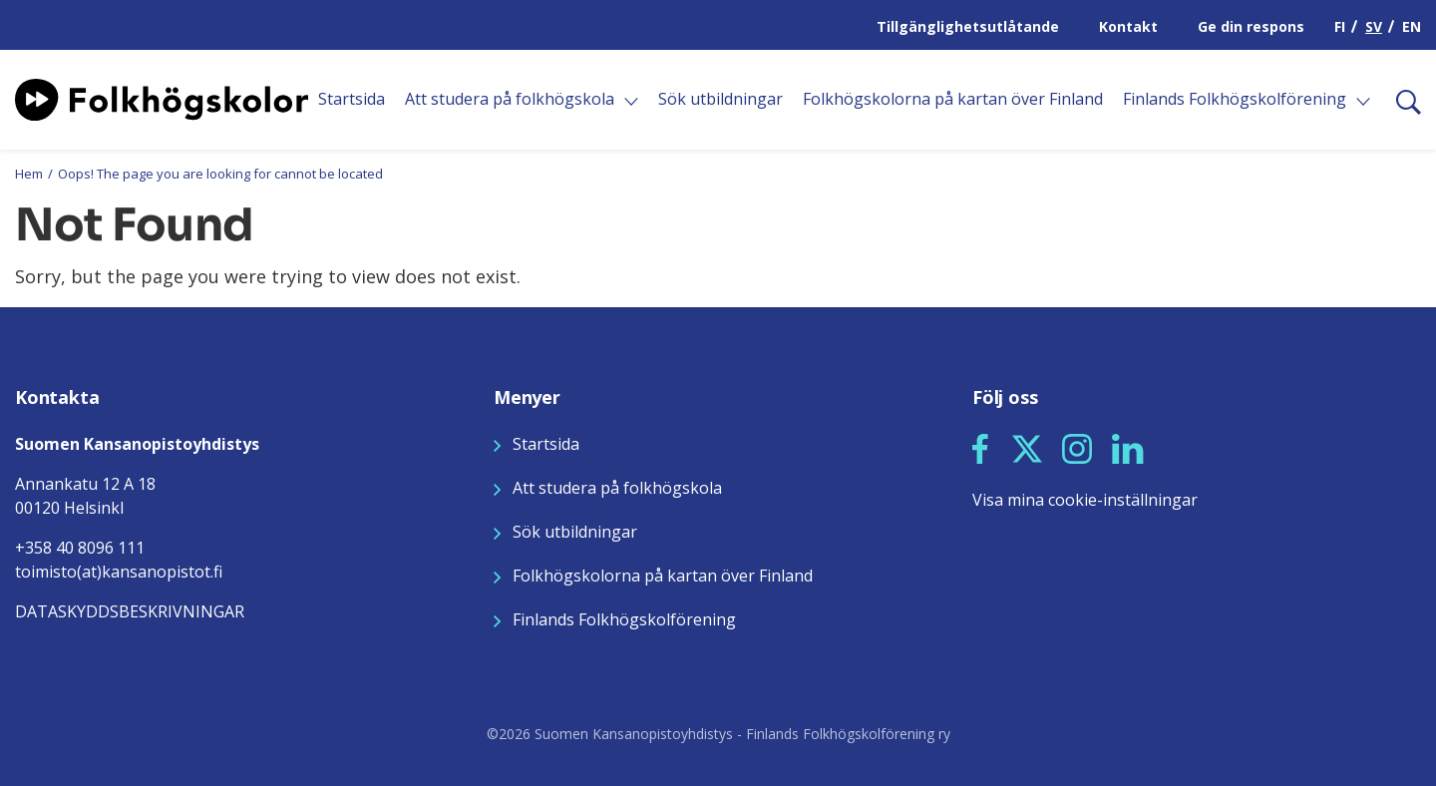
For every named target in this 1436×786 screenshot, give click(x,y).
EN (1411, 26)
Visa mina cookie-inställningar (1085, 500)
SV (1373, 26)
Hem (29, 174)
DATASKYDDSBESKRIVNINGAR (129, 611)
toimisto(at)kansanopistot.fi (118, 572)
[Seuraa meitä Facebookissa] (980, 447)
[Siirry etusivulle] (161, 98)
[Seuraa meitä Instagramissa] (1077, 447)
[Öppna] (631, 102)
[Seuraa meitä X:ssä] (1027, 447)
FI (1339, 26)
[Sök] (1400, 100)
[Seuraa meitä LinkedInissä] (1128, 447)
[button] (980, 449)
